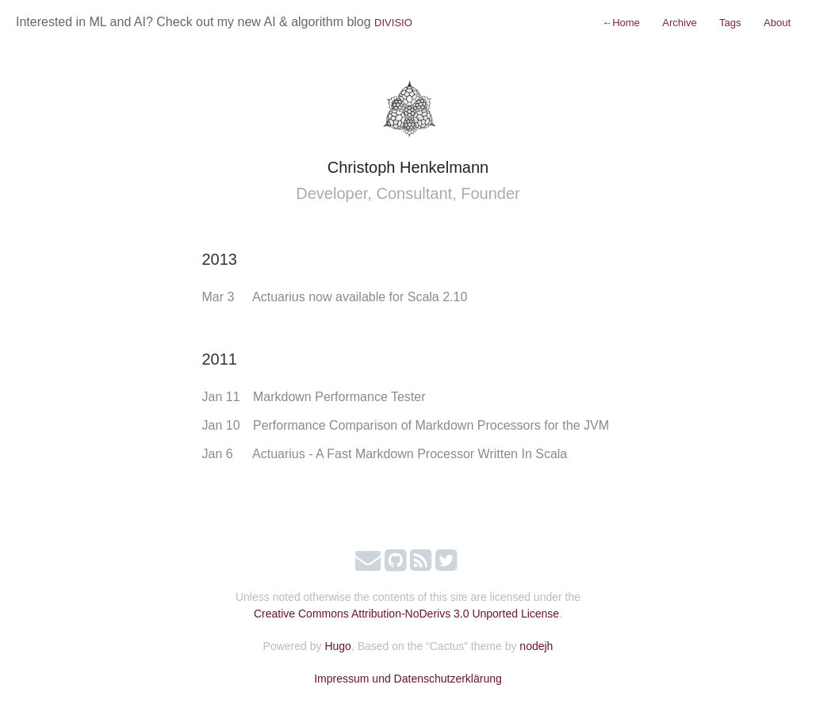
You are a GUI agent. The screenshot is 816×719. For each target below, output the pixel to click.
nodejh (536, 646)
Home (621, 23)
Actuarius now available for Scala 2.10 (359, 297)
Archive (679, 23)
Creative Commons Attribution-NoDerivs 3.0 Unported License (406, 613)
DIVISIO (393, 23)
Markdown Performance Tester (339, 396)
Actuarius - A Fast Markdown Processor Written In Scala (409, 454)
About (777, 23)
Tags (730, 23)
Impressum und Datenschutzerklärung (408, 678)
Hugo (337, 646)
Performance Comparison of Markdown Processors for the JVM (431, 425)
